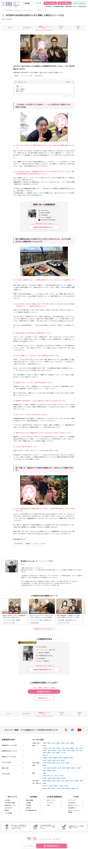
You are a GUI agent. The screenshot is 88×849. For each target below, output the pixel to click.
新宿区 (58, 748)
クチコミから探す (13, 762)
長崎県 (49, 788)
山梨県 (44, 762)
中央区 (50, 748)
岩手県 (53, 743)
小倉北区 (61, 785)
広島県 (58, 780)
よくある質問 (12, 813)
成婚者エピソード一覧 (32, 10)
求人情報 (33, 805)
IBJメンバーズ (54, 800)
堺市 (48, 775)
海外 (77, 788)
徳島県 (67, 780)
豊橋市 (73, 768)
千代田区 (45, 748)
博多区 (66, 785)
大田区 (49, 750)
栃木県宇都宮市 (17, 10)
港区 (54, 748)
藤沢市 (60, 757)
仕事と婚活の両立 (38, 75)
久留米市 (50, 785)
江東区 (76, 748)
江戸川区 (63, 752)
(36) (78, 27)
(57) (61, 27)
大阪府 (44, 773)
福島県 (72, 743)
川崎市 (50, 757)
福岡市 (56, 785)
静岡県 (49, 770)
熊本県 (53, 788)
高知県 (81, 780)
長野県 (53, 762)
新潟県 (49, 762)
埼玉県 (44, 760)
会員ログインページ (75, 805)
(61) (44, 27)
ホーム (3, 10)
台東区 (67, 748)
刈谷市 (59, 768)
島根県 (49, 780)
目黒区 (44, 750)
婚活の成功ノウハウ (71, 6)
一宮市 (44, 768)
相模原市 (55, 757)
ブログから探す (13, 774)
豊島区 (73, 750)
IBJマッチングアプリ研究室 (75, 811)
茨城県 (53, 760)
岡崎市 (49, 768)
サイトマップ (75, 800)
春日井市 (54, 768)
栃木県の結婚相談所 (9, 10)
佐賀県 (44, 788)
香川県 (72, 780)
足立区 (53, 752)
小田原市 (45, 757)
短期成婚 (16, 75)
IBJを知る (48, 6)
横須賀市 (65, 757)
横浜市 (71, 757)
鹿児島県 (68, 788)
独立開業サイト (75, 807)
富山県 (58, 762)
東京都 (44, 745)
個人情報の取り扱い (33, 810)
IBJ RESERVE (75, 802)
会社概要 (33, 802)
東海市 (64, 768)
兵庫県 (44, 778)
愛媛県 (76, 780)
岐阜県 (44, 770)
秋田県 (63, 743)
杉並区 (68, 750)
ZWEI (54, 805)
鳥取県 (44, 780)
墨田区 (72, 748)
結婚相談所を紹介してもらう (13, 751)
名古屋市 (78, 768)
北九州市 (45, 785)
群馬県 (63, 760)
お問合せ (33, 807)
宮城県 (58, 743)
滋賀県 (53, 778)
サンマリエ (54, 802)
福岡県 (44, 783)
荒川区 (81, 750)
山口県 (63, 780)
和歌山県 (63, 778)
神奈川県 (45, 755)
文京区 (63, 748)
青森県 (49, 743)
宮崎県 (63, 788)
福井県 (67, 762)
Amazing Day (24, 10)
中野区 (64, 750)
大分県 (58, 788)
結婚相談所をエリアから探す (13, 745)
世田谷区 (54, 750)
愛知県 (44, 765)
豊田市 (68, 768)
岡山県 (53, 780)
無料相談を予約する (53, 846)
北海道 (44, 743)
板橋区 (44, 752)
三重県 (53, 770)
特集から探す (13, 768)
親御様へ (12, 810)
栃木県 (58, 760)
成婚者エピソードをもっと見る (43, 629)
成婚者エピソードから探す (13, 757)
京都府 (49, 778)
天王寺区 (61, 775)
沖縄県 (73, 788)
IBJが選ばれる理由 (58, 6)
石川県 (63, 762)
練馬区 (49, 752)
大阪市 (44, 775)
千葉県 (49, 760)
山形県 (67, 743)
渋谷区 (59, 750)
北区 (77, 750)
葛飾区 (58, 752)
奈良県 (58, 778)
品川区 (81, 748)
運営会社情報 (33, 800)
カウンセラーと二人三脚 (26, 75)
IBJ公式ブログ (82, 6)
